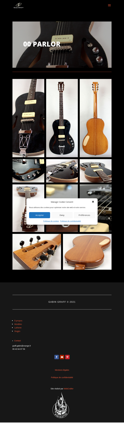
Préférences (84, 215)
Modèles (18, 324)
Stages (17, 331)
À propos (18, 320)
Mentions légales (62, 370)
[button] (93, 202)
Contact (17, 341)
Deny (62, 215)
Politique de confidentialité (70, 221)
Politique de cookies (51, 221)
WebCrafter (68, 389)
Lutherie (18, 327)
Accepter (39, 215)
